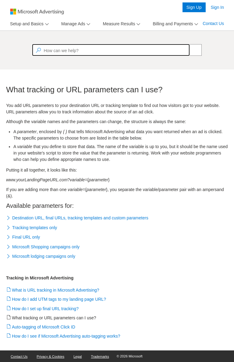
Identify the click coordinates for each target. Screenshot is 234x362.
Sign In (217, 7)
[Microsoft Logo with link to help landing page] (37, 11)
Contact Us (213, 23)
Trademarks (100, 356)
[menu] (28, 24)
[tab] (25, 24)
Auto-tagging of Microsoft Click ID (43, 327)
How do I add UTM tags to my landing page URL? (59, 299)
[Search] (192, 50)
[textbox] (111, 49)
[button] (117, 218)
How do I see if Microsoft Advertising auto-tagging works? (66, 336)
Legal (77, 356)
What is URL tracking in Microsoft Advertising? (55, 290)
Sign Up (194, 7)
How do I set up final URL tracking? (45, 308)
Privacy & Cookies (50, 356)
